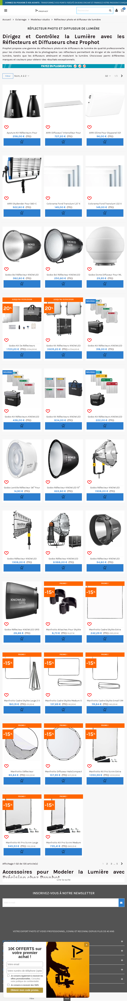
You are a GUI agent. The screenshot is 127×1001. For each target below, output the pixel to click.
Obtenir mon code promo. (25, 990)
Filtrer (7, 76)
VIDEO (43, 931)
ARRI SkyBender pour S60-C (22, 203)
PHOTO (33, 931)
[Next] (122, 76)
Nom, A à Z (22, 75)
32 (108, 75)
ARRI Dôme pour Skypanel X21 (105, 132)
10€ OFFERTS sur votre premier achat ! (25, 953)
